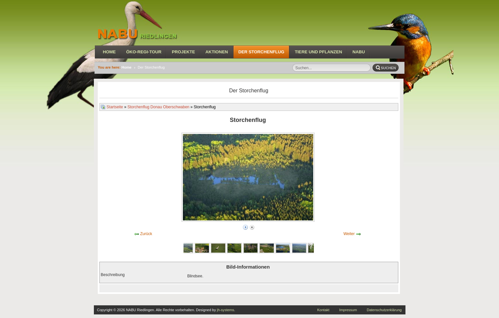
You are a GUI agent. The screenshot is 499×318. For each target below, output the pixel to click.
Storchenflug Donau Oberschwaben (158, 107)
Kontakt (323, 310)
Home (127, 67)
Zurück (146, 234)
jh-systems (225, 310)
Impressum (348, 310)
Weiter (349, 234)
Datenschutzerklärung (384, 310)
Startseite (115, 107)
